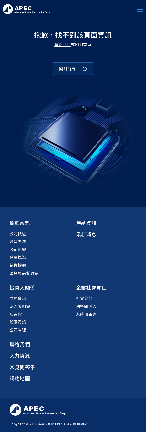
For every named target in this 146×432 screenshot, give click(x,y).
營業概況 (18, 257)
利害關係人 (86, 306)
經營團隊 (18, 241)
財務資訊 (18, 298)
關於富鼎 (20, 222)
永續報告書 (86, 314)
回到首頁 (73, 69)
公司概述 (18, 233)
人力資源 (20, 355)
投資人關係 (22, 287)
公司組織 (18, 249)
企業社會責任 (91, 287)
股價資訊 (18, 322)
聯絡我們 (62, 44)
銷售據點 (18, 265)
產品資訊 (86, 222)
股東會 (16, 314)
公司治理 (18, 330)
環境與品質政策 (24, 273)
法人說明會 (20, 306)
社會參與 (84, 298)
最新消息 (86, 234)
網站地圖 (20, 378)
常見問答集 (22, 367)
